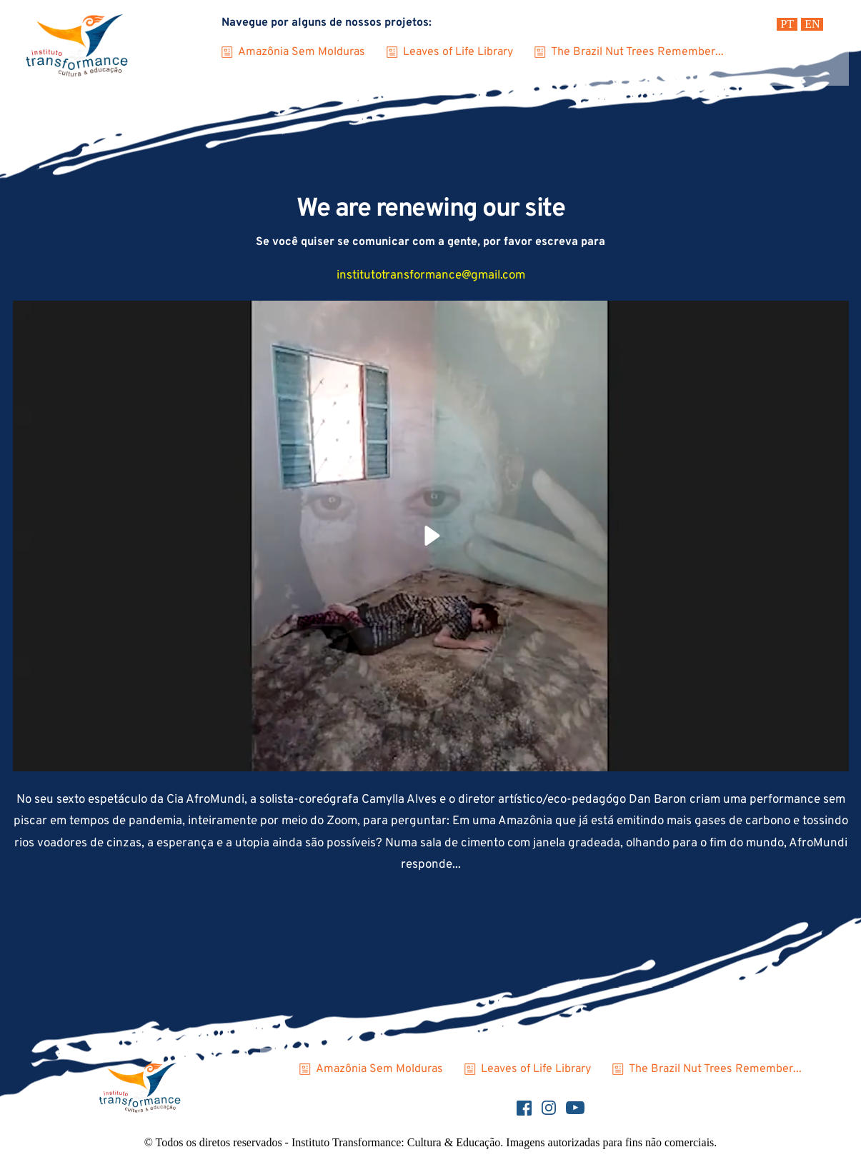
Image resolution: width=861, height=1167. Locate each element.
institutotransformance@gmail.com (431, 276)
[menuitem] (787, 24)
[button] (431, 536)
